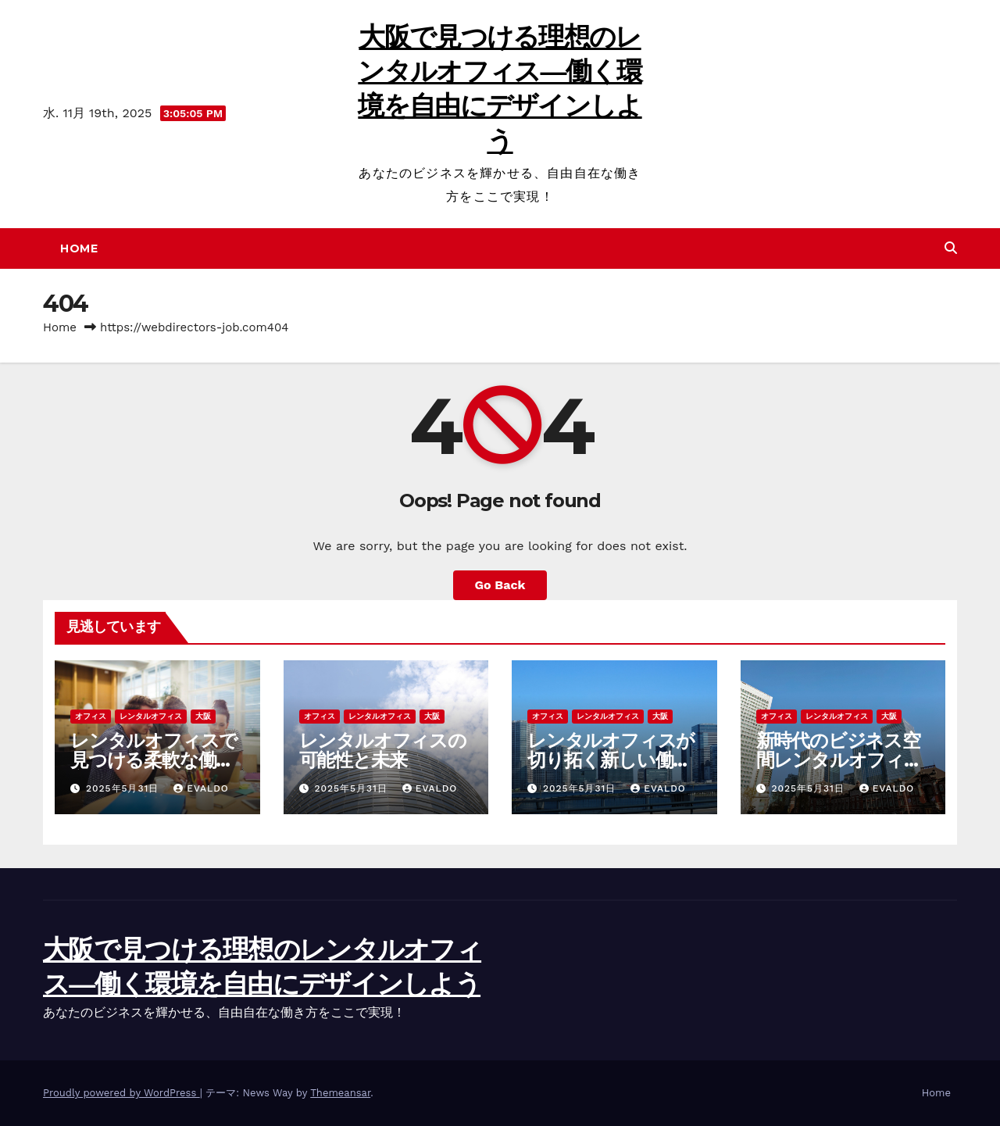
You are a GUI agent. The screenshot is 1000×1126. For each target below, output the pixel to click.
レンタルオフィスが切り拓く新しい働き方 (611, 760)
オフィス (90, 716)
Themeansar (340, 1093)
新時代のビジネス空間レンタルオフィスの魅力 (839, 760)
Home (79, 248)
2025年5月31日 (124, 788)
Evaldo (201, 788)
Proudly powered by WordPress (121, 1093)
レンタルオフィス (151, 716)
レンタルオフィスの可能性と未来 (382, 750)
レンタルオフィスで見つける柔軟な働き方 (154, 760)
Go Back (500, 584)
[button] (951, 248)
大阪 (203, 716)
